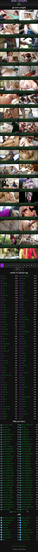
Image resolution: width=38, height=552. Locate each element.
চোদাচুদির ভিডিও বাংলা (27, 444)
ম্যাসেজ (23, 382)
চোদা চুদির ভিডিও (25, 432)
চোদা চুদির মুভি (25, 434)
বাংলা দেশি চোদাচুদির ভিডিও (9, 490)
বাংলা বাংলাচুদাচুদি (7, 537)
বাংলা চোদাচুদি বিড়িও (8, 468)
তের (4, 293)
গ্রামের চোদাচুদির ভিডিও (27, 425)
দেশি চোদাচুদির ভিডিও (26, 446)
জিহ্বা (22, 389)
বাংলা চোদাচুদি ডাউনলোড (9, 463)
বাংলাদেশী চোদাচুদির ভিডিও (27, 504)
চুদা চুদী (4, 539)
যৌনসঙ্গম (23, 402)
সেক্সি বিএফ (5, 525)
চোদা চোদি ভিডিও (7, 535)
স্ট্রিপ (4, 302)
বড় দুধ (23, 286)
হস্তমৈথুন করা (6, 312)
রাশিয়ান (4, 368)
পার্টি (22, 368)
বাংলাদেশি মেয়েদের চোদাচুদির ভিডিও (9, 504)
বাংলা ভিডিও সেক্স (7, 530)
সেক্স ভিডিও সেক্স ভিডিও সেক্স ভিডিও (27, 532)
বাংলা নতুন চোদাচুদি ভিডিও (27, 495)
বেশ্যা (4, 319)
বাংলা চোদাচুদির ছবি (7, 478)
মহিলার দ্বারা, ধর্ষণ (7, 375)
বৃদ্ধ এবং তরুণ (24, 414)
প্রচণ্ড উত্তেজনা (6, 406)
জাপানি (23, 334)
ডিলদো (23, 348)
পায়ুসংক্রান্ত (24, 317)
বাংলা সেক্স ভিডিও (25, 537)
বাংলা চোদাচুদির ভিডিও (27, 480)
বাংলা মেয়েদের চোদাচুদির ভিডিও (27, 497)
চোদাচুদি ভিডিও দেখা (8, 439)
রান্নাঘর (4, 418)
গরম (22, 302)
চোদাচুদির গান (6, 444)
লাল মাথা (5, 339)
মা (3, 353)
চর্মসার (23, 336)
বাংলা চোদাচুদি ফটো (7, 466)
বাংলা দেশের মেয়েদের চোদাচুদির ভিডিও (27, 492)
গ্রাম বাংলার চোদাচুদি (7, 425)
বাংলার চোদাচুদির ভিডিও (27, 507)
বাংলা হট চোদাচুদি (7, 499)
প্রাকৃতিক (23, 324)
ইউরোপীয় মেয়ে (25, 276)
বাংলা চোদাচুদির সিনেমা (27, 485)
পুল (22, 418)
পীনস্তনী (23, 278)
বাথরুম (23, 399)
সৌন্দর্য (4, 305)
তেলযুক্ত (23, 360)
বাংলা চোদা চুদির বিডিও (27, 454)
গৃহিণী (22, 363)
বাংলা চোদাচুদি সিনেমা (26, 473)
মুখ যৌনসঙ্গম (24, 373)
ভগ (3, 281)
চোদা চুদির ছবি (24, 429)
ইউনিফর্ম (5, 414)
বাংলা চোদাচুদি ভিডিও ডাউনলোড (27, 470)
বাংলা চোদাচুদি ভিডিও (8, 470)
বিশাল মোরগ (6, 334)
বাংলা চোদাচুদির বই (26, 478)
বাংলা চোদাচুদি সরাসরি (8, 473)
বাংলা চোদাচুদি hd (25, 456)
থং (3, 358)
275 (17, 269)
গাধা (22, 281)
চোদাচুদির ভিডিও (7, 523)
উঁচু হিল (23, 377)
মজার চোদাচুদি (24, 509)
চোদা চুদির (23, 427)
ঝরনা (22, 409)
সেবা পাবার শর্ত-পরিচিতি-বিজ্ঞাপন (19, 546)
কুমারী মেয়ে (5, 295)
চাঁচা (22, 288)
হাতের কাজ (24, 346)
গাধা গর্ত (5, 394)
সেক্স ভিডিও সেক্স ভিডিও (9, 518)
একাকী (4, 331)
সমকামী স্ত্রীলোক (25, 331)
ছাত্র (3, 365)
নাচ (3, 380)
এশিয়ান (4, 310)
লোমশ (23, 329)
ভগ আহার (5, 363)
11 (36, 265)
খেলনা (23, 315)
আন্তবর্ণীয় (23, 341)
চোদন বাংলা (5, 427)
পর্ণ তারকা (5, 324)
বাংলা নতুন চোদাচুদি (7, 495)
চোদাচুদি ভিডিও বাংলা (26, 439)
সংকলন (23, 310)
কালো (4, 341)
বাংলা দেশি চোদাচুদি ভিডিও (27, 487)
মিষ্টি (22, 305)
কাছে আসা (24, 344)
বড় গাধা (23, 411)
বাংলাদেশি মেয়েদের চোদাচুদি (27, 502)
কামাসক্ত (5, 300)
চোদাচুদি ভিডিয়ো (25, 441)
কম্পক (4, 377)
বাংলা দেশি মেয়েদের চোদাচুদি (27, 490)
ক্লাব (22, 416)
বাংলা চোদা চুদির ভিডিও (8, 456)
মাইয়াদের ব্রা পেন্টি (25, 397)
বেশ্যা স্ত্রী (23, 358)
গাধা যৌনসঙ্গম (6, 344)
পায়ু (3, 404)
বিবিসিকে (23, 353)
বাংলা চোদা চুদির (7, 454)
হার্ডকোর (5, 278)
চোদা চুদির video (7, 429)
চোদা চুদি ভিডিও (6, 532)
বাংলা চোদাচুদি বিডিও (26, 468)
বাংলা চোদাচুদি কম (25, 458)
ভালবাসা (23, 404)
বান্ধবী (22, 322)
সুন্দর (22, 295)
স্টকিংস (4, 307)
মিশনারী (23, 290)
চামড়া (22, 312)
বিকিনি (23, 385)
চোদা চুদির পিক (6, 432)
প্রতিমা (4, 411)
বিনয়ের (4, 322)
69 (22, 375)
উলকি (4, 327)
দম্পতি (23, 339)
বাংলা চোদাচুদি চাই (7, 461)
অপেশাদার (5, 329)
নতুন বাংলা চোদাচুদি (26, 449)
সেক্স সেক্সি (5, 527)
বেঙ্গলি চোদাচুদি (6, 509)
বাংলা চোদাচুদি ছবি (25, 461)
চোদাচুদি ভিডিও (25, 520)
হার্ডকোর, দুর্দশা (6, 409)
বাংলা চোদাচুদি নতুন (26, 463)
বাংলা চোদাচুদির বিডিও (8, 480)
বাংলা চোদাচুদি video (8, 458)
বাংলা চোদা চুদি (25, 535)
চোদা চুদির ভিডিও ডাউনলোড (9, 434)
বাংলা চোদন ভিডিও (26, 451)
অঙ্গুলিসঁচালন (25, 319)
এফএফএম (5, 360)
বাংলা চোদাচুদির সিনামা (8, 485)
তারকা (4, 348)
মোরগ (4, 356)
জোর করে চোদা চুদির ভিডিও (9, 446)
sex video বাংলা (25, 523)
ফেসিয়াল (5, 317)
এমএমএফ (23, 365)
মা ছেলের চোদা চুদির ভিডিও (18, 512)
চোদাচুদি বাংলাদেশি (7, 437)
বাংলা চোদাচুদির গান (26, 475)
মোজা (22, 394)
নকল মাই (5, 385)
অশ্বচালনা (5, 283)
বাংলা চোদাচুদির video (8, 475)
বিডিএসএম (5, 392)
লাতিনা (4, 373)
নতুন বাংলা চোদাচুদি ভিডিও (9, 451)
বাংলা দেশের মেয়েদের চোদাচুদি (9, 492)
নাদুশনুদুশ (5, 416)
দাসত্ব (4, 402)
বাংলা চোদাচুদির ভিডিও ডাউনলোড (9, 483)
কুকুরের (23, 283)
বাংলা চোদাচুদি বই (25, 466)
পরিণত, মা (24, 406)
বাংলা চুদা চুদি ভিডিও (26, 530)
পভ (3, 336)
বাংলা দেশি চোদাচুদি (7, 487)
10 (32, 265)
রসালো (23, 380)
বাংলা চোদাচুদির (19, 1)
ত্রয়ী (22, 307)
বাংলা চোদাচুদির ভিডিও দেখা (27, 483)
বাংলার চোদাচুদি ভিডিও (8, 507)
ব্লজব (4, 276)
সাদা (4, 288)
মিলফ (22, 298)
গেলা (22, 370)
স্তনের (22, 392)
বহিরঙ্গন (23, 327)
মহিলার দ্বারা (24, 300)
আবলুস (4, 387)
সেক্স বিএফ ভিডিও (26, 518)
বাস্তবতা (4, 370)
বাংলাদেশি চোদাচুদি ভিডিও (9, 502)
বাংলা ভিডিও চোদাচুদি (8, 497)
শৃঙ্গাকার (4, 315)
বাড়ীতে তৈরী (6, 351)
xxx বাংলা (23, 527)
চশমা (22, 351)
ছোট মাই (5, 286)
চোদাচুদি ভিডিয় (6, 441)
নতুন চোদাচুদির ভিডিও (8, 449)
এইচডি (23, 293)
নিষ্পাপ (4, 290)
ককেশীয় (4, 346)
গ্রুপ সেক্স (23, 356)
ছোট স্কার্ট (5, 389)
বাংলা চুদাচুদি (24, 525)
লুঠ (3, 298)
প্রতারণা (4, 399)
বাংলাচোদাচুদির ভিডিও (26, 499)
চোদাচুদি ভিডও (25, 437)
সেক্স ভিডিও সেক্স (25, 539)
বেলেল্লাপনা (24, 387)
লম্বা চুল (4, 382)
